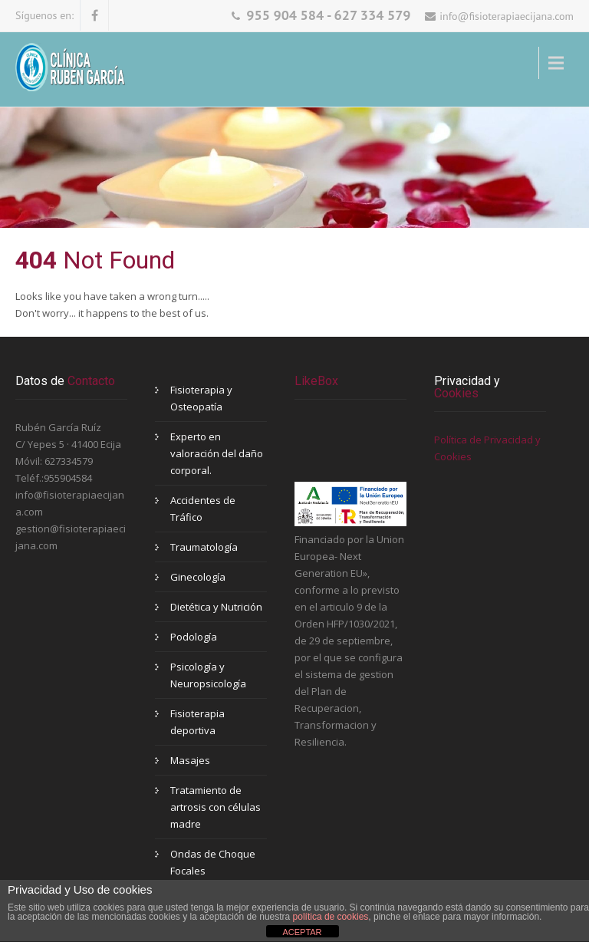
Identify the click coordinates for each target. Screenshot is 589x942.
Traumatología (204, 547)
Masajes (190, 760)
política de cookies (331, 916)
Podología (193, 637)
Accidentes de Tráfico (202, 508)
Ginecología (197, 577)
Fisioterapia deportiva (197, 721)
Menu (370, 63)
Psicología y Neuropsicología (208, 675)
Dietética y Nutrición (216, 607)
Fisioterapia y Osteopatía (201, 398)
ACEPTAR (301, 932)
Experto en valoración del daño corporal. (216, 453)
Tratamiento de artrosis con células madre (215, 807)
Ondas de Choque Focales (212, 862)
